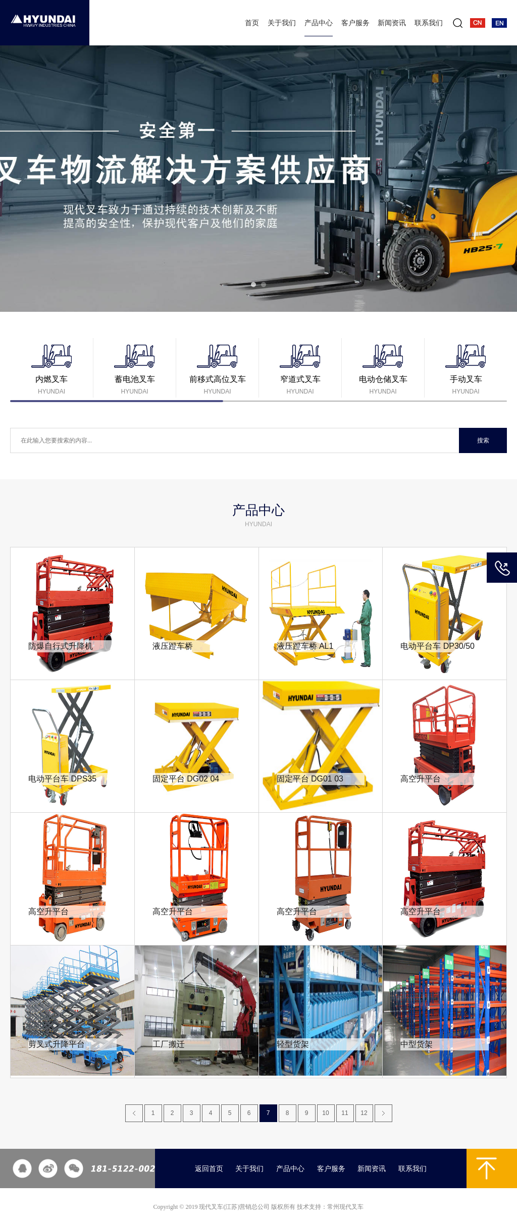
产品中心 (318, 23)
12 (363, 1113)
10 (325, 1113)
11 (344, 1113)
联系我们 (429, 23)
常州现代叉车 (345, 1206)
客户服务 (355, 23)
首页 (252, 23)
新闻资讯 (392, 23)
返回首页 (209, 1169)
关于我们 (282, 23)
